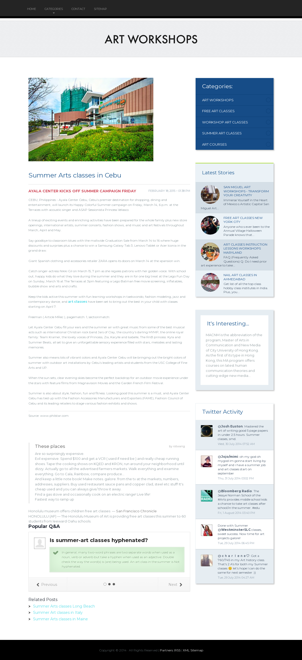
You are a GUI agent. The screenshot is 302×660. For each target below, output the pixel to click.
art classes (77, 302)
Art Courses (214, 144)
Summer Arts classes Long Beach (64, 606)
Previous (47, 584)
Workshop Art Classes (225, 122)
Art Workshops (218, 100)
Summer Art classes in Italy (58, 612)
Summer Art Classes (222, 133)
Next (175, 584)
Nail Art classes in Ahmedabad (240, 277)
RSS (177, 650)
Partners (166, 650)
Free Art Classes (218, 111)
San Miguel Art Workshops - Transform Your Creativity (246, 191)
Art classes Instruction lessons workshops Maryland (245, 248)
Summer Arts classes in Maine (60, 619)
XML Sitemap (193, 650)
